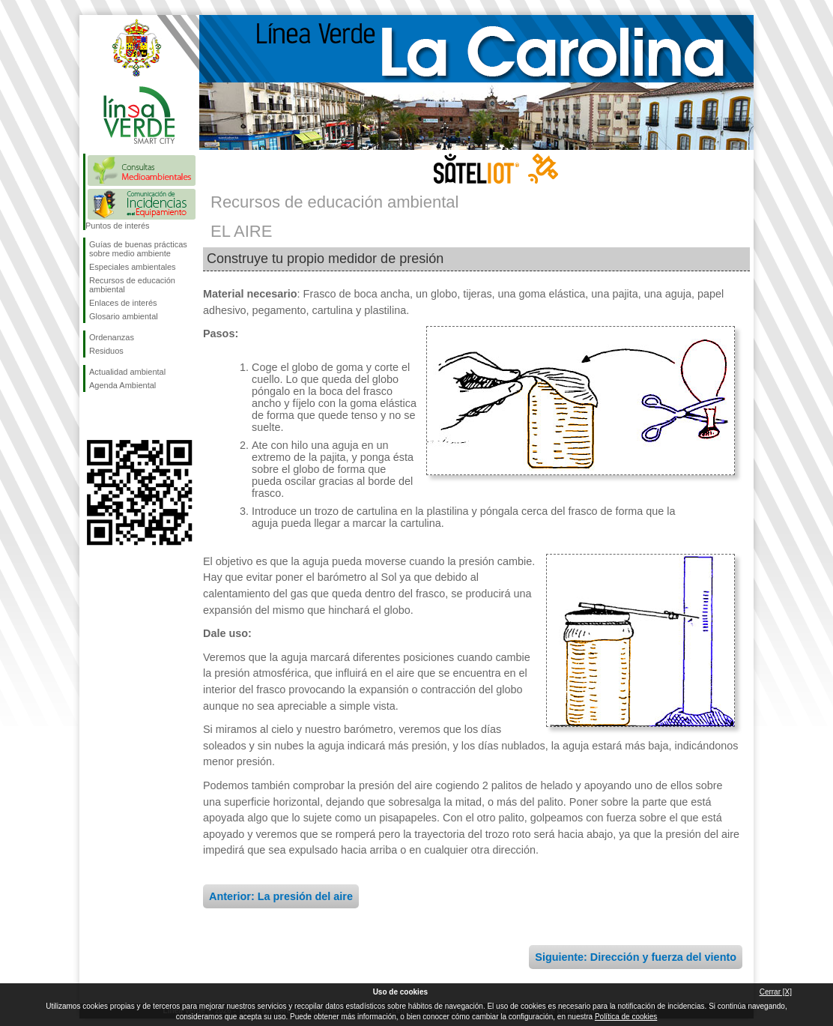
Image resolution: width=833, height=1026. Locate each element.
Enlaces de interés (123, 302)
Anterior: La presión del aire (281, 896)
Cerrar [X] (776, 992)
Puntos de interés (117, 225)
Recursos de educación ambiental (132, 285)
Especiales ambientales (132, 266)
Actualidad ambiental (127, 371)
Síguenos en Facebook (92, 416)
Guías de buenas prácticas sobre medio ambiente (138, 249)
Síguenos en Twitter (117, 416)
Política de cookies (626, 1017)
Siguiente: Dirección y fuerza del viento (635, 957)
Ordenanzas (111, 337)
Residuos (106, 350)
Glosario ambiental (123, 316)
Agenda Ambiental (122, 385)
